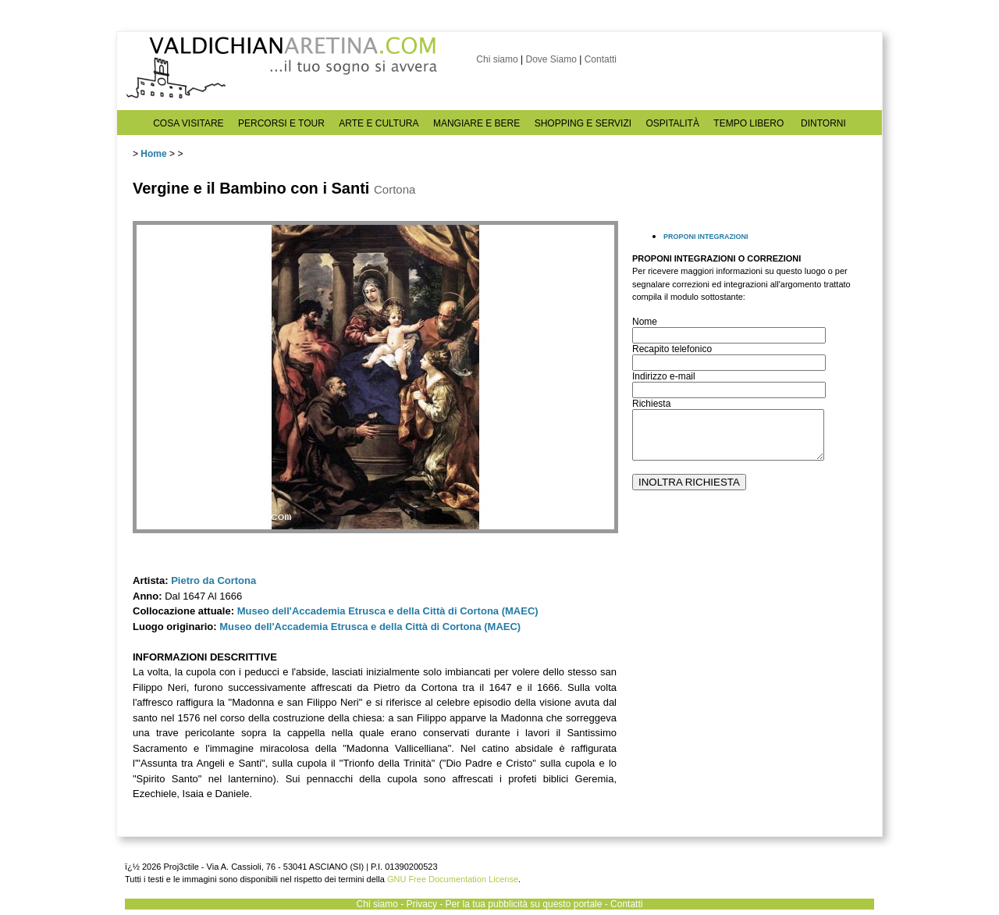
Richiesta (651, 403)
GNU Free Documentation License (452, 879)
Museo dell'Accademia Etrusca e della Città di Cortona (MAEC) (388, 611)
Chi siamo (496, 59)
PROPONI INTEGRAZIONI (705, 236)
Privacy (422, 904)
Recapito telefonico (672, 349)
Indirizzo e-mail (663, 376)
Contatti (601, 59)
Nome (644, 321)
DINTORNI (823, 123)
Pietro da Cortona (213, 580)
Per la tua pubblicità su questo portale (524, 904)
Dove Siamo (550, 59)
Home (153, 153)
